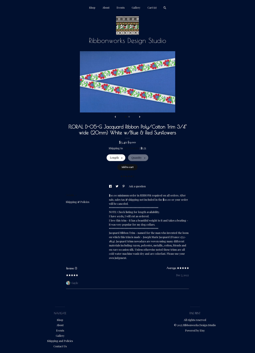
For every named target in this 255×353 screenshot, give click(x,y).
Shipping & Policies (77, 202)
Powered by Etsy (195, 330)
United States (131, 148)
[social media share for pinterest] (124, 186)
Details (71, 195)
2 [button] (129, 117)
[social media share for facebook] (110, 186)
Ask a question (137, 186)
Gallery (136, 7)
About (105, 7)
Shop (92, 7)
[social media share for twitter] (117, 186)
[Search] (165, 8)
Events (121, 7)
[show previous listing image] (115, 117)
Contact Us (60, 346)
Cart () (152, 7)
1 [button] (126, 117)
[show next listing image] (140, 117)
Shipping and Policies (60, 341)
